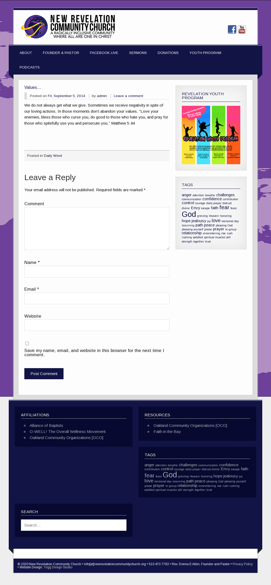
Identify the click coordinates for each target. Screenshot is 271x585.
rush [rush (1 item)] (230, 233)
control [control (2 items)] (188, 202)
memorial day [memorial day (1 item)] (230, 221)
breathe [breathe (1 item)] (210, 195)
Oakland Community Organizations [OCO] (66, 437)
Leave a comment (128, 96)
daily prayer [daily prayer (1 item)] (214, 203)
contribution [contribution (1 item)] (230, 199)
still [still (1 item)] (228, 237)
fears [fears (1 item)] (234, 208)
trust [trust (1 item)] (208, 241)
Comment (34, 204)
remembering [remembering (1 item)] (211, 233)
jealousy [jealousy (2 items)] (199, 220)
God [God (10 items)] (189, 214)
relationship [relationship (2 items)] (192, 233)
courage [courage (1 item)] (200, 203)
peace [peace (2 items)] (209, 225)
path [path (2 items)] (199, 225)
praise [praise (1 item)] (208, 229)
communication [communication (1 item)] (191, 199)
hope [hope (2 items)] (186, 220)
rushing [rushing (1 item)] (187, 237)
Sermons (138, 53)
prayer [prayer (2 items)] (218, 229)
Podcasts (30, 67)
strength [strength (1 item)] (187, 241)
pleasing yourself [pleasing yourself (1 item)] (192, 229)
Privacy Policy (243, 564)
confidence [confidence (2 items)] (212, 198)
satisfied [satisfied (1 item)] (198, 237)
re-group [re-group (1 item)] (230, 229)
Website (32, 316)
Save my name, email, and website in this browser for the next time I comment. (94, 353)
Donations (168, 53)
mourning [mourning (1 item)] (188, 225)
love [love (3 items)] (216, 220)
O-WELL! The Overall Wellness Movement (68, 431)
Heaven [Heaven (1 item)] (214, 215)
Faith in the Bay (167, 431)
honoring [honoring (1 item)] (226, 215)
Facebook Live (104, 53)
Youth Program (205, 53)
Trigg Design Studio (58, 567)
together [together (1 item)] (198, 241)
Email (31, 289)
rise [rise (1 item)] (223, 233)
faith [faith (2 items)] (214, 207)
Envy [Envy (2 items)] (195, 207)
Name (32, 262)
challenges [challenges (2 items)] (225, 195)
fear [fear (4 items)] (224, 207)
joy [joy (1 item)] (209, 221)
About (26, 53)
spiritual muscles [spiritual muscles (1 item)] (214, 237)
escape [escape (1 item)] (205, 208)
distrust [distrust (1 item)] (227, 203)
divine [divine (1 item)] (186, 208)
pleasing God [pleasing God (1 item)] (224, 225)
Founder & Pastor (61, 53)
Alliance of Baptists (46, 425)
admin (102, 96)
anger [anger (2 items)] (187, 195)
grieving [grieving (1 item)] (202, 215)
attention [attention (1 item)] (198, 195)
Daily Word (53, 156)
